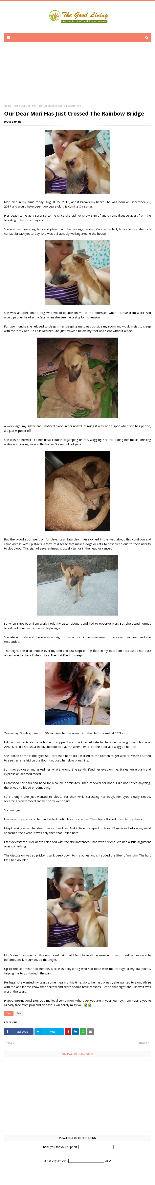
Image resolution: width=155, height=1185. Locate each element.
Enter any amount (56, 1160)
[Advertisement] (77, 76)
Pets (16, 105)
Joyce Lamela (12, 121)
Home (7, 105)
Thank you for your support (59, 1147)
